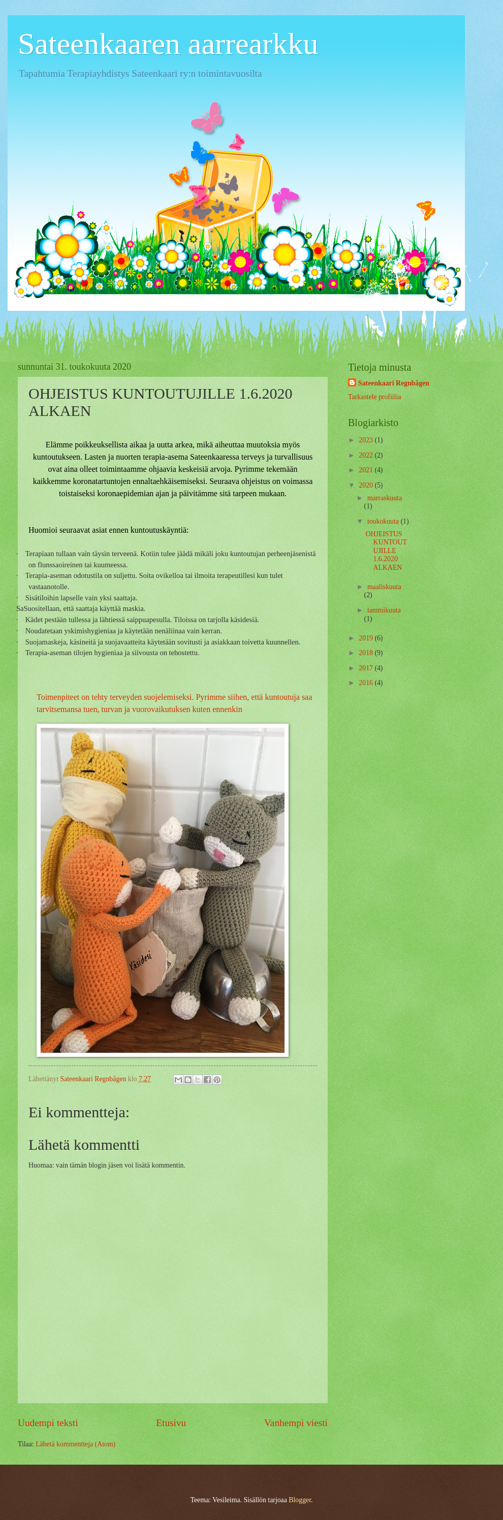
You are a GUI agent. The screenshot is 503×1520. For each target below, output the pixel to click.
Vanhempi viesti (296, 1422)
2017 (366, 668)
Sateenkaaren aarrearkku (168, 43)
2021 (366, 470)
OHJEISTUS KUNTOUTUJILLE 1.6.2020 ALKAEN (385, 550)
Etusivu (171, 1422)
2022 (366, 455)
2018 (366, 653)
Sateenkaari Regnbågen (393, 383)
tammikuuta (384, 610)
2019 (366, 638)
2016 (366, 683)
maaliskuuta (384, 587)
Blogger (300, 1500)
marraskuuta (384, 498)
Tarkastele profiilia (374, 397)
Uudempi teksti (48, 1422)
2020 (366, 485)
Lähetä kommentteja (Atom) (75, 1444)
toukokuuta (384, 521)
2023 (366, 440)
